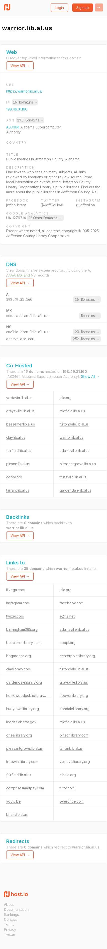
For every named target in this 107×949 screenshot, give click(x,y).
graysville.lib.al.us (20, 411)
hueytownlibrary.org (22, 709)
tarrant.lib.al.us (17, 490)
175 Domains (30, 120)
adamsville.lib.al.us (74, 450)
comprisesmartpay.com (25, 788)
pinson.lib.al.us (18, 464)
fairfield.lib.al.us (18, 450)
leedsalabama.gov (21, 722)
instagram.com (18, 603)
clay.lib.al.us (15, 437)
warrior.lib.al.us (71, 437)
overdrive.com (72, 801)
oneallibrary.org (19, 735)
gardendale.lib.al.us (75, 490)
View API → (19, 66)
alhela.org (68, 775)
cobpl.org (14, 477)
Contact (10, 919)
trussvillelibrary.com (22, 761)
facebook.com (72, 603)
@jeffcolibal (86, 205)
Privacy (10, 929)
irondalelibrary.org (75, 709)
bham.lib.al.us (17, 814)
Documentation (16, 909)
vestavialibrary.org (75, 761)
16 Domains (25, 102)
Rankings (11, 914)
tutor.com (67, 788)
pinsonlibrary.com (74, 735)
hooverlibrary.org (74, 695)
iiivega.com (15, 590)
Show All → (90, 376)
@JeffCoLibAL (52, 205)
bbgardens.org (18, 656)
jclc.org (66, 398)
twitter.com (15, 616)
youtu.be (13, 801)
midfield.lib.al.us (72, 411)
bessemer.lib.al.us (20, 424)
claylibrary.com (18, 669)
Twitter (9, 934)
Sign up (82, 7)
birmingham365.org (22, 629)
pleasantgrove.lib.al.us (78, 464)
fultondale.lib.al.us (74, 424)
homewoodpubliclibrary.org (28, 695)
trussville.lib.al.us (73, 477)
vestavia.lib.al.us (19, 398)
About (9, 904)
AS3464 (13, 127)
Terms (9, 924)
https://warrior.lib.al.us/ (24, 91)
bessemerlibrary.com (23, 642)
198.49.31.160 (16, 109)
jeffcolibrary (16, 205)
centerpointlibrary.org (77, 656)
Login (59, 7)
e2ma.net (67, 616)
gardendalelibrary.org (24, 682)
